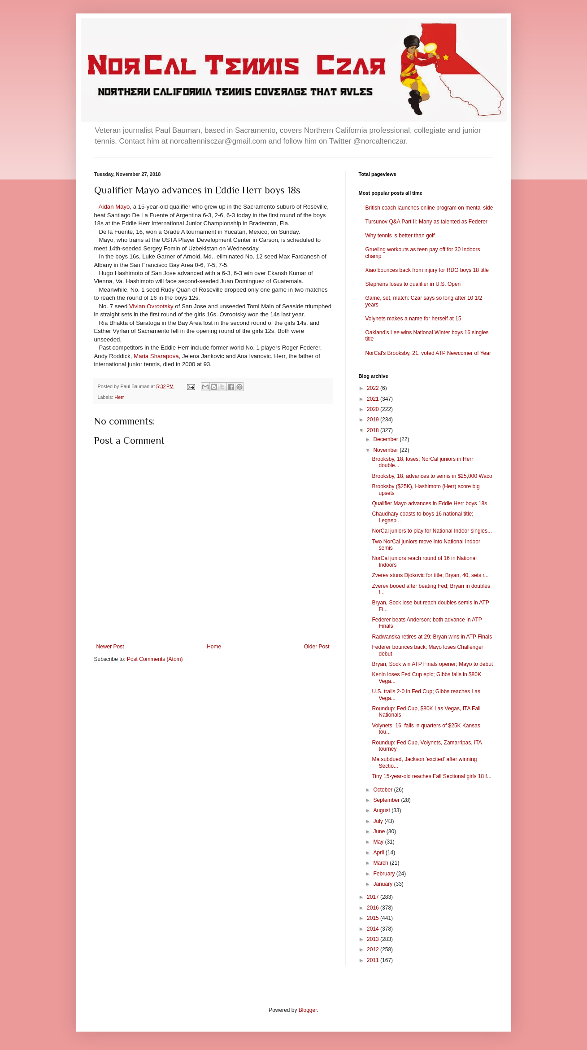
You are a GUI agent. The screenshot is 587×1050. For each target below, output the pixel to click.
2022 (373, 388)
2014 (373, 929)
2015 (373, 918)
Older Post (317, 646)
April (379, 852)
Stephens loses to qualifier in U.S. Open (413, 284)
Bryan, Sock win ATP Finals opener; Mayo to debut (432, 664)
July (378, 821)
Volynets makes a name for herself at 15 (413, 318)
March (381, 863)
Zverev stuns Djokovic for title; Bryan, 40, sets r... (430, 575)
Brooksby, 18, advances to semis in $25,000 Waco (432, 476)
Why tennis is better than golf (400, 235)
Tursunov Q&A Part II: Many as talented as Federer (426, 222)
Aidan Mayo (114, 206)
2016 (373, 908)
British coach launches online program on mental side (429, 208)
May (379, 842)
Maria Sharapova (156, 356)
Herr (119, 397)
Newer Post (110, 646)
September (387, 800)
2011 (373, 960)
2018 (373, 430)
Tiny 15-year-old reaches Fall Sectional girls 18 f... (431, 776)
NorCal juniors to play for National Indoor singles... (431, 531)
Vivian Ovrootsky (151, 306)
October (383, 790)
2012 (373, 949)
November (386, 450)
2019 (373, 419)
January (383, 884)
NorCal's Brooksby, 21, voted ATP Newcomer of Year (428, 353)
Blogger (308, 1010)
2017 (373, 897)
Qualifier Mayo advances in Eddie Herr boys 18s (429, 503)
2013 (373, 939)
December (386, 439)
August (382, 810)
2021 (373, 399)
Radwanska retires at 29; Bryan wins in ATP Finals (432, 637)
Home (214, 646)
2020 (373, 409)
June (379, 831)
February (384, 874)
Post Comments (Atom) (155, 659)
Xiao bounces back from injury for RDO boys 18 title (427, 270)
